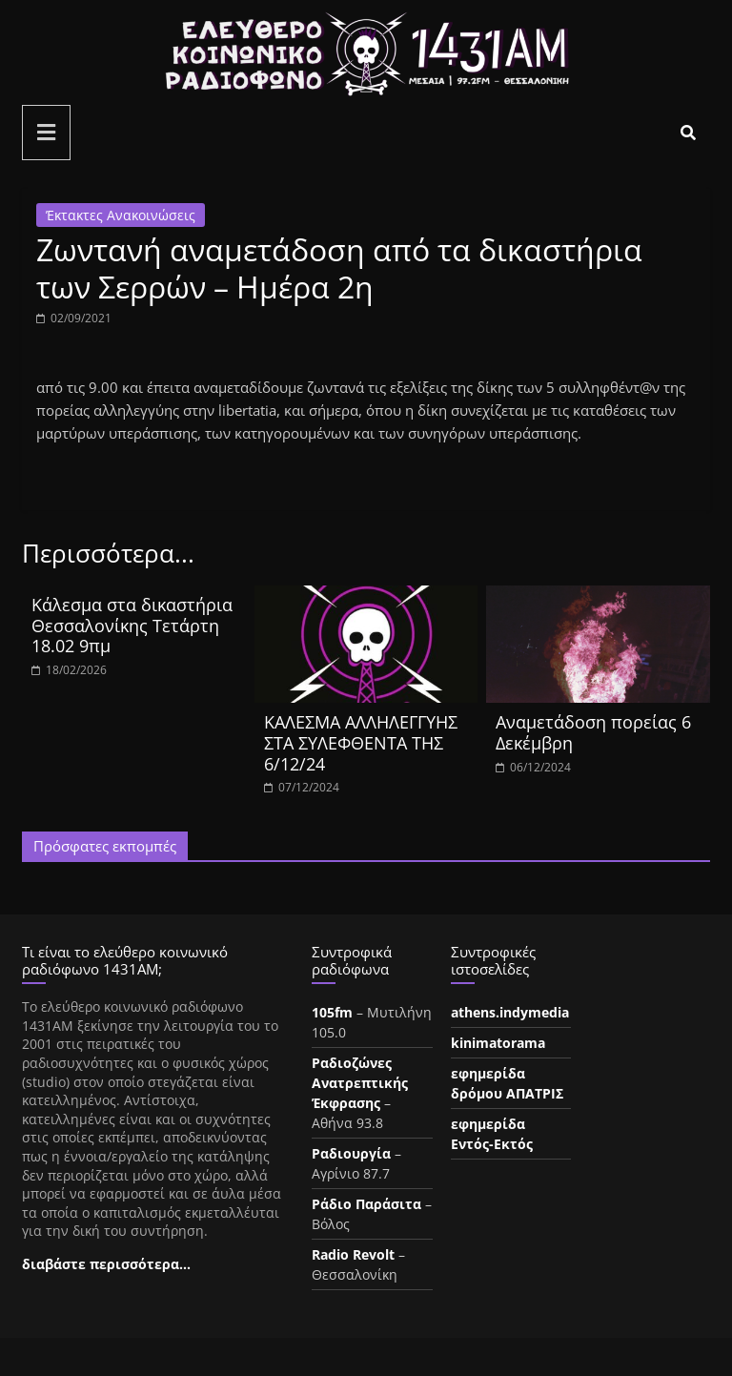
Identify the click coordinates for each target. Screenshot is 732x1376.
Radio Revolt (353, 1254)
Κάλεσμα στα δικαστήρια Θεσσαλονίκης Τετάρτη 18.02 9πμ (132, 625)
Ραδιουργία (351, 1153)
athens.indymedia (510, 1012)
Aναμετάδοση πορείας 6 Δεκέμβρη (593, 732)
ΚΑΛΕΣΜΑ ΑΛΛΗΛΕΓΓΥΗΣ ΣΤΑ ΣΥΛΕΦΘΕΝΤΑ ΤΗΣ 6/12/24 (361, 742)
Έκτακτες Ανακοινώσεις (120, 215)
